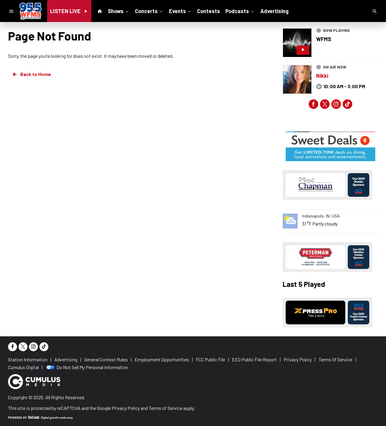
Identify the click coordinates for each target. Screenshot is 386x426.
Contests (208, 11)
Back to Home (31, 74)
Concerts (149, 10)
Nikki (322, 75)
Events (180, 10)
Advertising (274, 11)
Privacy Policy (126, 408)
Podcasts (240, 10)
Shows (119, 10)
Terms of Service (165, 408)
